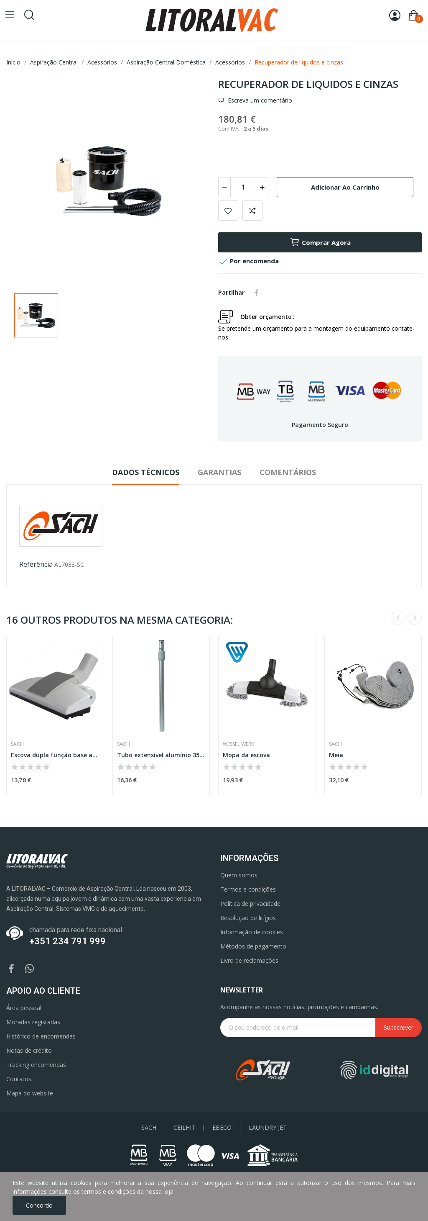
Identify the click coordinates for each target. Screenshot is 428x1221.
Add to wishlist (228, 210)
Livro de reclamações (249, 960)
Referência (36, 564)
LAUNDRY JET (268, 1128)
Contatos (18, 1079)
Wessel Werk (238, 744)
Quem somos (238, 875)
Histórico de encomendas (41, 1036)
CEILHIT (184, 1128)
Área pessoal (23, 1008)
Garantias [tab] (219, 472)
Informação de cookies (251, 932)
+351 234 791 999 (67, 941)
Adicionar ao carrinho (345, 187)
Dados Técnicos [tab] (145, 472)
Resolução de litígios (248, 918)
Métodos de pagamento (253, 946)
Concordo (39, 1205)
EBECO (222, 1128)
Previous (398, 618)
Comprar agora (320, 242)
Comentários (288, 472)
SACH (148, 1128)
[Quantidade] (243, 187)
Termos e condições (248, 889)
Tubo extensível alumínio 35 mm (161, 755)
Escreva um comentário (259, 100)
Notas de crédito (29, 1050)
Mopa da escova (246, 755)
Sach (17, 744)
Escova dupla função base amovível (55, 755)
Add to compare (252, 210)
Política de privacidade (250, 903)
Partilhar (257, 292)
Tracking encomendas (36, 1065)
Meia (336, 755)
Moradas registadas (33, 1022)
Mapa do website (29, 1093)
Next (415, 618)
